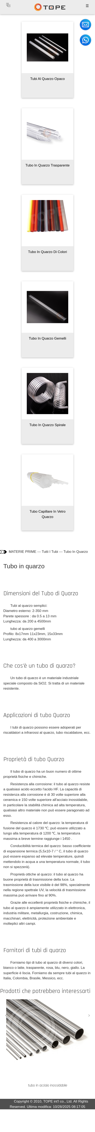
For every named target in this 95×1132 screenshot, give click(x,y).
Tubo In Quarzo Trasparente (48, 165)
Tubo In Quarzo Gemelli (47, 338)
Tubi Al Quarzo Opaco (47, 79)
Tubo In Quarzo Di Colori (47, 252)
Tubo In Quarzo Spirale (47, 425)
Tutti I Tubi (50, 552)
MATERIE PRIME (22, 552)
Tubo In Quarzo (75, 552)
